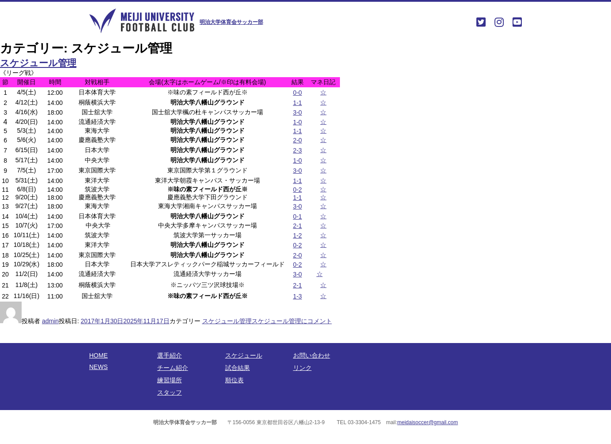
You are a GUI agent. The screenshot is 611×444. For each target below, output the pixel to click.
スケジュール (243, 355)
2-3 (297, 150)
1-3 (297, 296)
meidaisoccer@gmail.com (427, 422)
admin (50, 321)
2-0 (297, 140)
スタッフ (169, 392)
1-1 (297, 102)
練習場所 (169, 380)
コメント (292, 321)
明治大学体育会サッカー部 (231, 22)
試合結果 (237, 367)
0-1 (297, 216)
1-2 (297, 235)
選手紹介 (169, 355)
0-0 (297, 92)
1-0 (297, 122)
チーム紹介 (172, 367)
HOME (98, 355)
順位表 (234, 380)
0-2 (297, 189)
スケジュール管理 (38, 63)
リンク (302, 367)
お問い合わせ (311, 355)
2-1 (297, 225)
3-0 (297, 112)
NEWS (98, 366)
